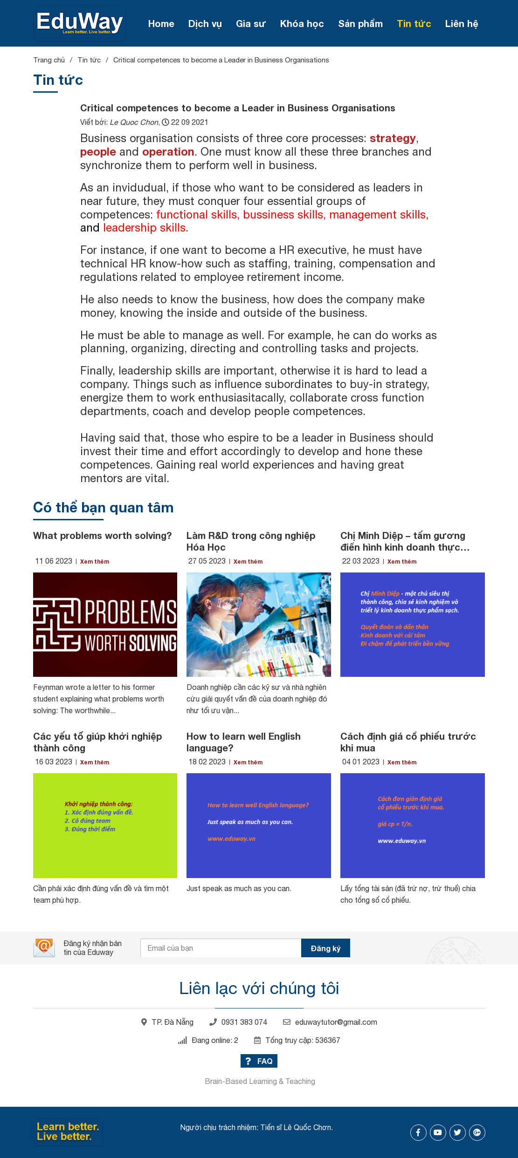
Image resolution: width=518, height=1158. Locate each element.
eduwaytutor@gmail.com (330, 1022)
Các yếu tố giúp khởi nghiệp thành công (97, 741)
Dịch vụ (205, 23)
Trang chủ (49, 60)
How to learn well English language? (243, 741)
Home (161, 23)
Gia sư (251, 23)
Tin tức (414, 23)
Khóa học (302, 23)
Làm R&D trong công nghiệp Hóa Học (250, 541)
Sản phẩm (360, 23)
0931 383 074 (238, 1022)
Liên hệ (461, 23)
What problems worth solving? (102, 535)
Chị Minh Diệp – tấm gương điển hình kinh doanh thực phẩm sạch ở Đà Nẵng (402, 541)
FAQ (259, 1060)
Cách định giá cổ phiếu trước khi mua (408, 741)
